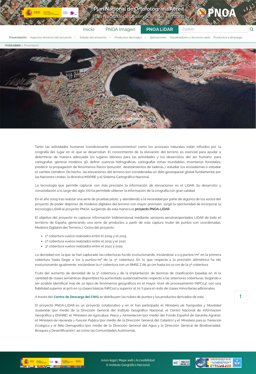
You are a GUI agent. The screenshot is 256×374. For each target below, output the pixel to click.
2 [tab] (89, 124)
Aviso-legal (108, 360)
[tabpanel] (128, 88)
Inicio (88, 29)
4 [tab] (127, 124)
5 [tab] (146, 124)
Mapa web (126, 360)
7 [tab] (184, 124)
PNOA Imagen (120, 29)
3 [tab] (108, 124)
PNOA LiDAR (159, 29)
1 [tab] (70, 124)
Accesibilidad (145, 360)
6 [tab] (165, 124)
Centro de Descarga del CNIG (76, 297)
